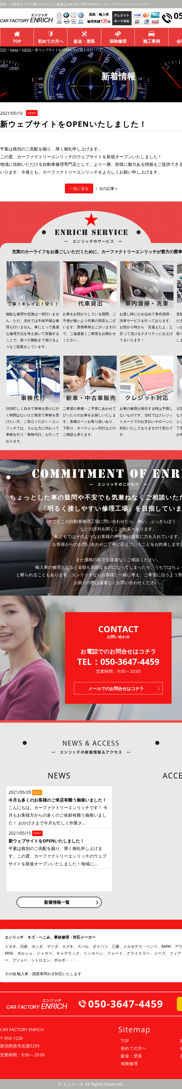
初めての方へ (50, 41)
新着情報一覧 (57, 902)
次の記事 (106, 188)
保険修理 (117, 41)
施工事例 (151, 41)
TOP (17, 41)
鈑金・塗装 (84, 41)
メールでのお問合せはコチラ (116, 688)
